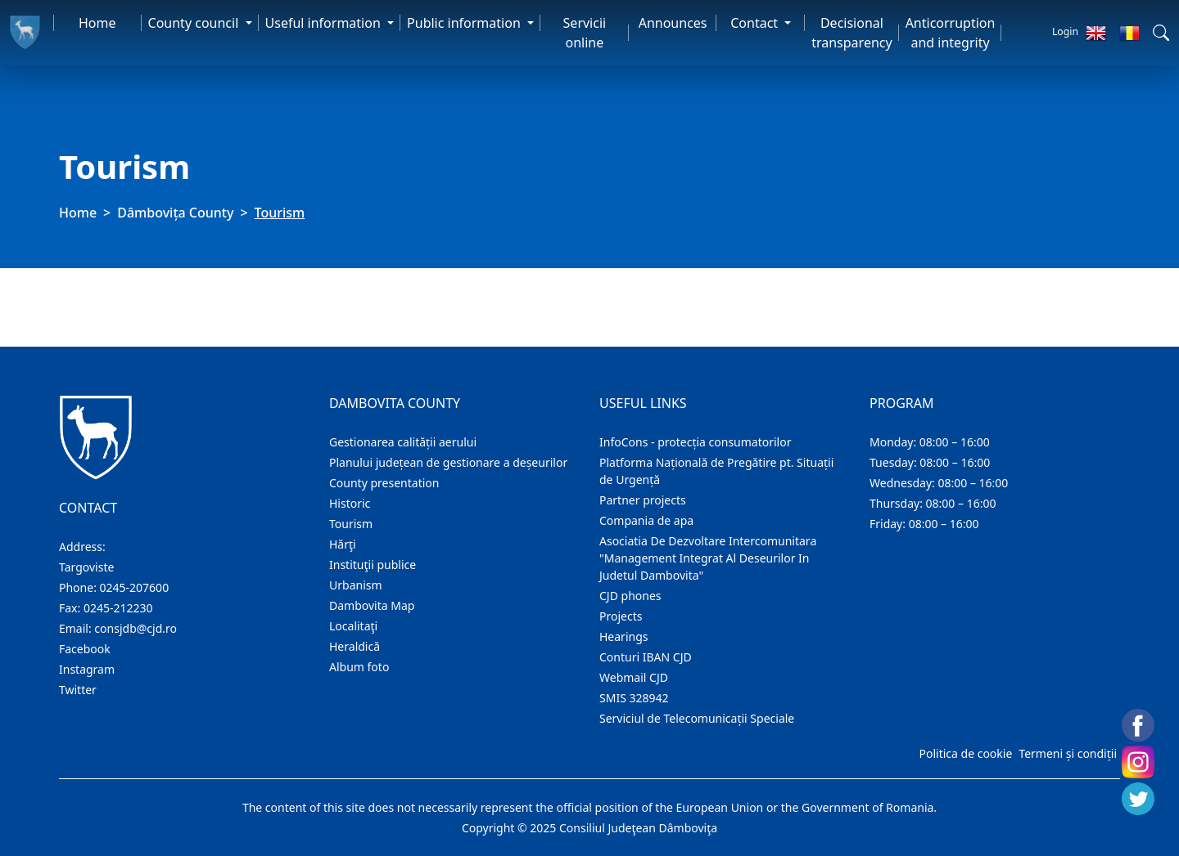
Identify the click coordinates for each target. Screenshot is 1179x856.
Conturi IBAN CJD (645, 657)
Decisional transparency (851, 33)
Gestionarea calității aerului (403, 442)
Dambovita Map (371, 605)
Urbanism (355, 585)
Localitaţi (353, 626)
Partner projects (642, 500)
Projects (620, 616)
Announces (673, 23)
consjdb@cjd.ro (135, 628)
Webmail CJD (633, 677)
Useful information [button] (324, 23)
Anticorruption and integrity (951, 33)
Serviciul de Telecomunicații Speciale (696, 718)
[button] (1161, 33)
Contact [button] (755, 23)
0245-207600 (134, 587)
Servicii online (585, 33)
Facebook (85, 649)
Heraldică (354, 646)
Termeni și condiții (1068, 753)
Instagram (87, 669)
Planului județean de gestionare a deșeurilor (448, 462)
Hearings (623, 636)
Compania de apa (646, 520)
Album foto (359, 666)
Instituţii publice (372, 564)
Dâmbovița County (175, 213)
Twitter (78, 689)
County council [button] (195, 23)
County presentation (384, 483)
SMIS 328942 (634, 698)
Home (97, 23)
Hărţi (342, 544)
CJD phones (630, 595)
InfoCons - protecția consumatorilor (695, 442)
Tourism (351, 523)
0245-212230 (118, 608)
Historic (349, 503)
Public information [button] (465, 23)
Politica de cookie (965, 753)
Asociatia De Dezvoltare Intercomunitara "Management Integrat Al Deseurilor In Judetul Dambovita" (707, 558)
